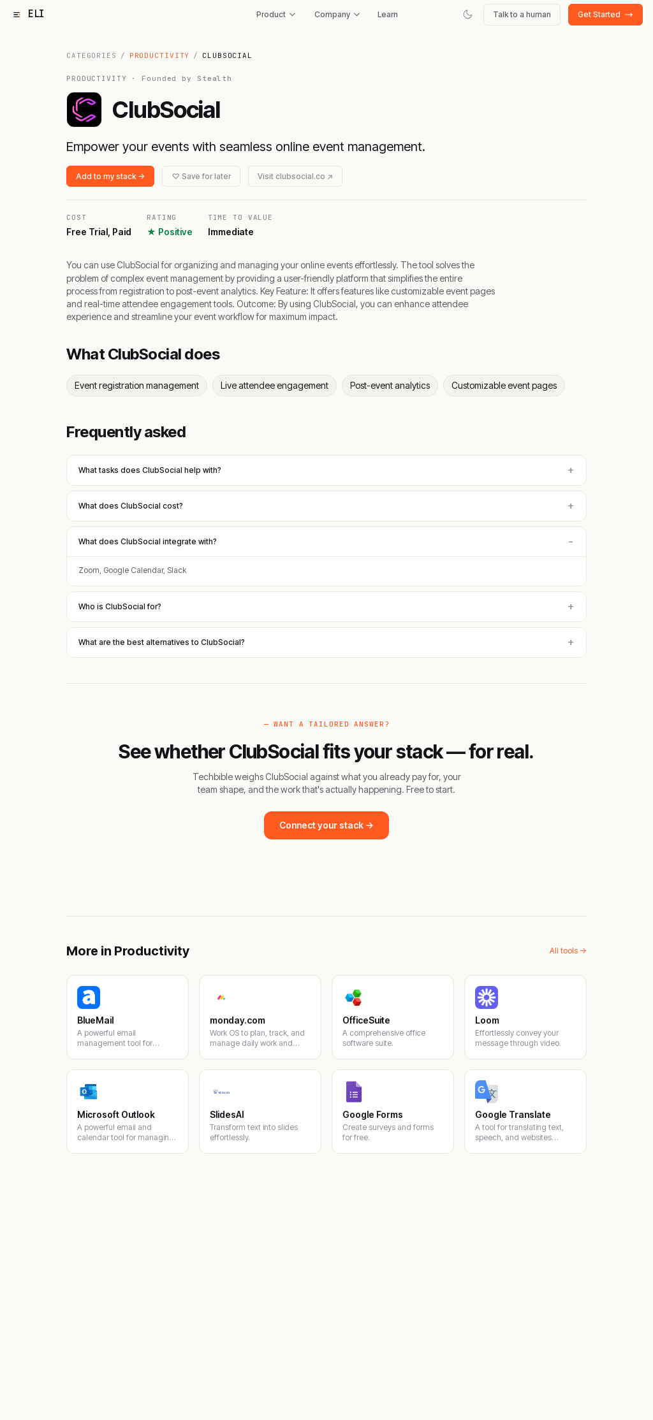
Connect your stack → (326, 825)
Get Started (605, 14)
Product (276, 14)
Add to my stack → (110, 176)
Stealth (214, 78)
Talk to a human (522, 14)
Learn (388, 14)
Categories (91, 55)
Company (337, 14)
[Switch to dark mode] (468, 14)
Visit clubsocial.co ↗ (295, 176)
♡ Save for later (201, 176)
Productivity (159, 55)
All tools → (568, 950)
